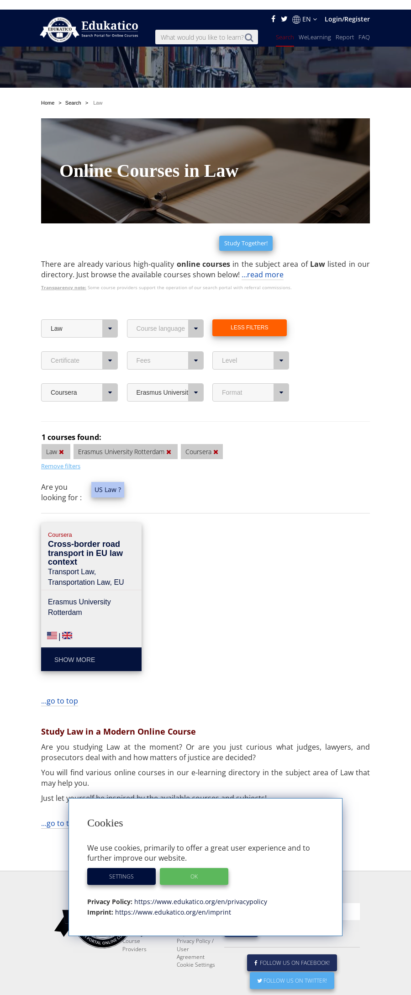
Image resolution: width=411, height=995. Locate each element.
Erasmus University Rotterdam (170, 361)
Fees (170, 329)
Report (345, 27)
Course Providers (134, 935)
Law (84, 297)
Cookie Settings (196, 955)
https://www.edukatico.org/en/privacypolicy (199, 892)
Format (255, 361)
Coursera (84, 361)
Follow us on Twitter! (292, 971)
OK (194, 867)
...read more (263, 243)
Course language (170, 297)
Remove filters (60, 434)
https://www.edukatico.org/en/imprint (172, 902)
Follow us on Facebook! (292, 953)
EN (304, 9)
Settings (121, 867)
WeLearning (315, 27)
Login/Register (347, 9)
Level (255, 329)
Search (285, 27)
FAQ (364, 27)
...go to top (59, 669)
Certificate (84, 329)
